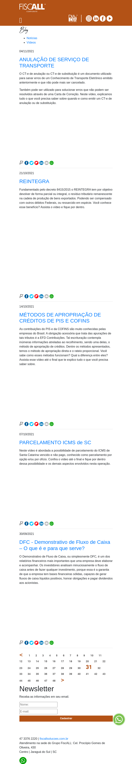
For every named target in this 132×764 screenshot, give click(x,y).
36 (45, 674)
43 (104, 674)
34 (29, 674)
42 (95, 674)
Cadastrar (66, 718)
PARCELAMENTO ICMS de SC (55, 442)
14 (37, 661)
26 (45, 668)
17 (62, 661)
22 (104, 661)
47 (45, 681)
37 (54, 674)
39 (70, 674)
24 (29, 668)
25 (37, 668)
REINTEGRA (34, 181)
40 (79, 674)
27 (54, 668)
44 (20, 681)
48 (54, 681)
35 (37, 674)
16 (54, 661)
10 (91, 655)
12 (20, 661)
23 (20, 668)
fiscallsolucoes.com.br (54, 738)
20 (87, 661)
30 (79, 668)
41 (87, 674)
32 (99, 668)
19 (79, 661)
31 (89, 667)
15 (45, 661)
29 (70, 668)
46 (37, 681)
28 (62, 668)
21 (95, 661)
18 (70, 661)
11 (100, 655)
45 (29, 681)
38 (62, 674)
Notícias (32, 38)
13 (29, 661)
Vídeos (31, 42)
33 (20, 674)
